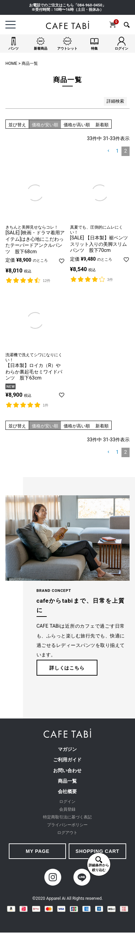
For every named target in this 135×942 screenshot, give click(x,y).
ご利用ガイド (67, 760)
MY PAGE (37, 851)
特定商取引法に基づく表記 (67, 817)
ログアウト (67, 832)
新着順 (102, 124)
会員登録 (67, 809)
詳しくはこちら (66, 668)
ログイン (67, 801)
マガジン (67, 749)
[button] (108, 151)
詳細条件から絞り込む (99, 864)
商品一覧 (67, 781)
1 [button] (117, 151)
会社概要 (67, 791)
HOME (11, 63)
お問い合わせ (67, 771)
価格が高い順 (77, 124)
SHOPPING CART (97, 851)
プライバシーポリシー (67, 824)
